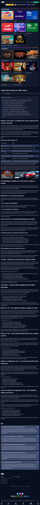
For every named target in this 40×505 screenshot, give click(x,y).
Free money (9, 4)
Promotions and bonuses (20, 4)
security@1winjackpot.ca (4, 480)
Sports (8, 504)
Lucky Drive (31, 4)
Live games (30, 504)
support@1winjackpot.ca (4, 479)
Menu (38, 504)
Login (31, 2)
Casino (23, 504)
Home (2, 93)
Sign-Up (36, 2)
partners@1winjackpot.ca (4, 483)
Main (1, 504)
